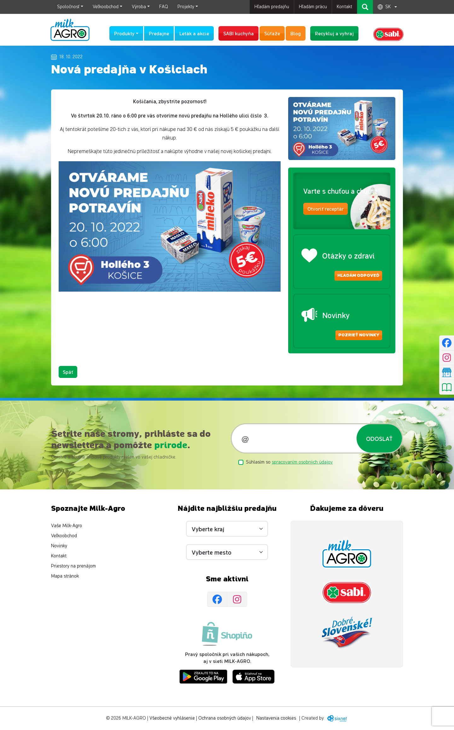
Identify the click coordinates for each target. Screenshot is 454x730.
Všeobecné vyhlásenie (172, 718)
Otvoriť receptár (325, 209)
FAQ (163, 6)
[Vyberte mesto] (227, 552)
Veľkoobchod (64, 536)
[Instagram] (237, 599)
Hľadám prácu (313, 6)
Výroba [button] (139, 6)
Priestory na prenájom (73, 566)
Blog (295, 33)
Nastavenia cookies (276, 718)
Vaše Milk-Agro (66, 526)
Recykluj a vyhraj (334, 33)
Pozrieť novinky (358, 335)
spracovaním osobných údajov (302, 462)
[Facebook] (217, 599)
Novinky (59, 546)
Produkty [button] (124, 33)
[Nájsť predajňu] (446, 372)
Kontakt (344, 6)
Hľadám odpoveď (358, 275)
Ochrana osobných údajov (224, 718)
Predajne (159, 33)
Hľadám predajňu (271, 6)
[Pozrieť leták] (446, 387)
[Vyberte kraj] (227, 529)
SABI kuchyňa (238, 33)
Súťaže (272, 33)
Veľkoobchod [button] (106, 6)
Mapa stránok (65, 576)
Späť (68, 372)
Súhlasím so (289, 462)
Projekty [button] (186, 6)
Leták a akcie (194, 33)
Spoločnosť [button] (68, 6)
